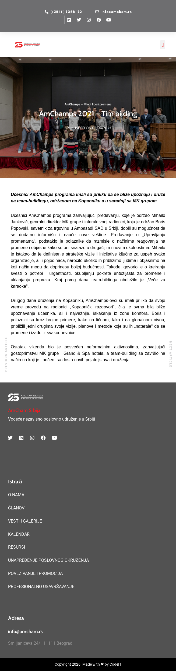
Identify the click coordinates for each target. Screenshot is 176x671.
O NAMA (16, 494)
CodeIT (115, 664)
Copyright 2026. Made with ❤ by (82, 664)
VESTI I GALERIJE (25, 521)
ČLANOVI (17, 507)
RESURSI (16, 547)
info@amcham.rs (25, 631)
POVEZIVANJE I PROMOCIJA (35, 573)
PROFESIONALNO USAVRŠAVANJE (41, 586)
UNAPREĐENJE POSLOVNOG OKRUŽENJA (48, 560)
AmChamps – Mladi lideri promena (88, 105)
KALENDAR (19, 534)
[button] (162, 44)
